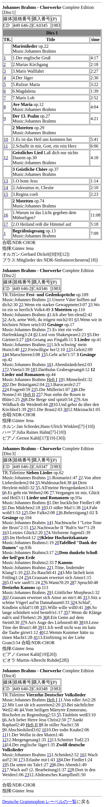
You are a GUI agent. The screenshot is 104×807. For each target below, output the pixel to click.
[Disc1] (9, 12)
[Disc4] (9, 675)
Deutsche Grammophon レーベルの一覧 (39, 801)
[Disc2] (9, 275)
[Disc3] (9, 453)
